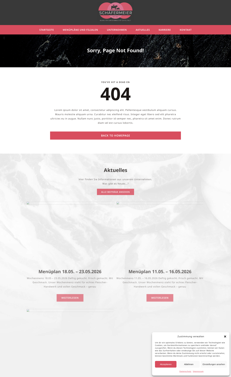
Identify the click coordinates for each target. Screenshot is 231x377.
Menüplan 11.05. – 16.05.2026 (158, 271)
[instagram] (52, 12)
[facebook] (46, 12)
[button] (225, 336)
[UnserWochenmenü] (68, 202)
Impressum (198, 371)
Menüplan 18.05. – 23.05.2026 (68, 271)
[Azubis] (68, 310)
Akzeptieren (165, 364)
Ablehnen (188, 364)
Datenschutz (185, 371)
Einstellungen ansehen (214, 364)
